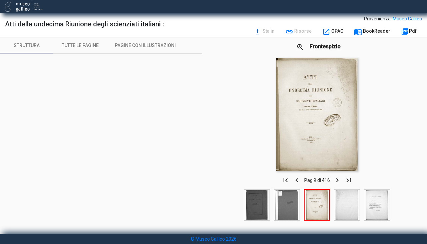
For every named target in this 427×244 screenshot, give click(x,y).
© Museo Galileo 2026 (213, 239)
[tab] (26, 45)
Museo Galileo (407, 18)
